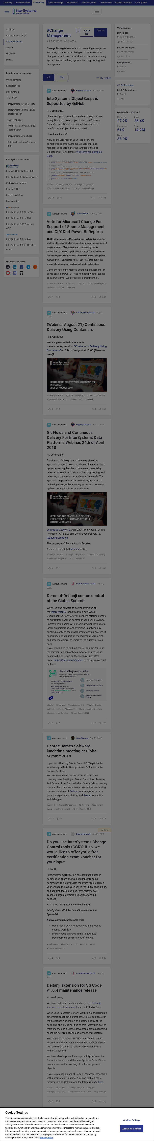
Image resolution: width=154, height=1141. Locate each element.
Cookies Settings (131, 1123)
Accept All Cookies (131, 1131)
